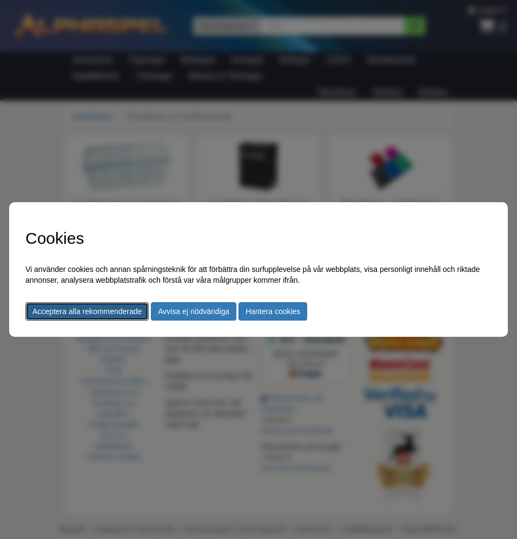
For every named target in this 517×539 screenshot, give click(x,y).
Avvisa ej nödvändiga (193, 311)
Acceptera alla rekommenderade (87, 311)
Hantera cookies (273, 311)
